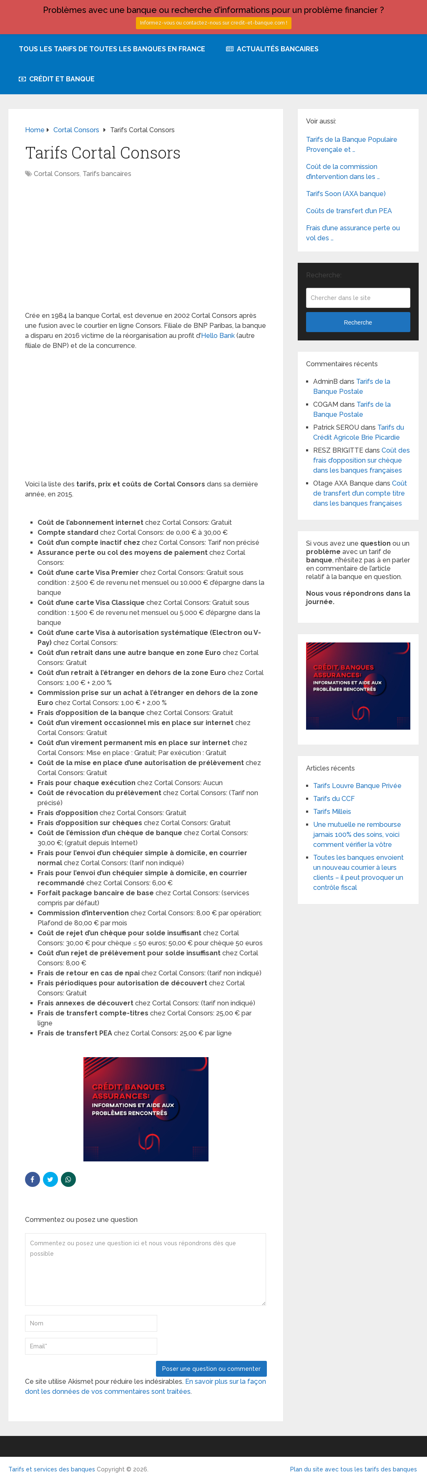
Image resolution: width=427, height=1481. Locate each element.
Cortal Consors (57, 174)
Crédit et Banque (57, 79)
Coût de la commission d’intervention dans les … (343, 172)
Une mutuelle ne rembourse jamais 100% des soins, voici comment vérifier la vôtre (357, 835)
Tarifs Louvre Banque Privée (357, 786)
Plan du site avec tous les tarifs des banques (353, 1469)
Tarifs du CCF (334, 799)
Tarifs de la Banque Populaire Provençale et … (351, 145)
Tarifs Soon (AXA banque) (346, 194)
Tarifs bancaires (107, 174)
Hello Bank (218, 336)
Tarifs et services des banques (51, 1469)
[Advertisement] (146, 249)
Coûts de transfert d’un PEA (349, 211)
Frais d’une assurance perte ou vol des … (353, 233)
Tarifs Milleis (332, 812)
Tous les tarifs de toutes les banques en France (112, 49)
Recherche (358, 322)
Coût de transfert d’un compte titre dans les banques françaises (360, 493)
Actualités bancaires (272, 49)
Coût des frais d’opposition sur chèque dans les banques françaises (361, 460)
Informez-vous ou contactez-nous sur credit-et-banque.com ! (213, 23)
